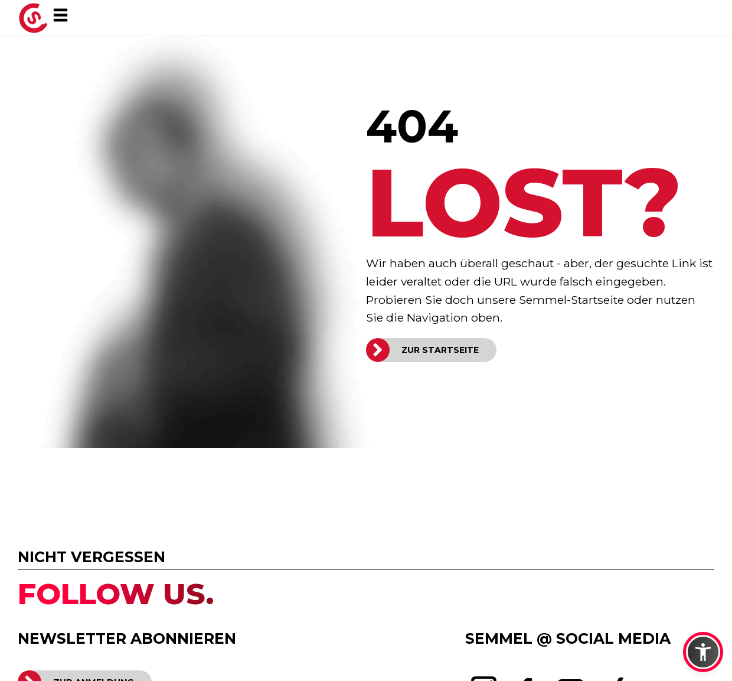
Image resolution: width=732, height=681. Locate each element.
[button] (703, 652)
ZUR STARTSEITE (440, 350)
